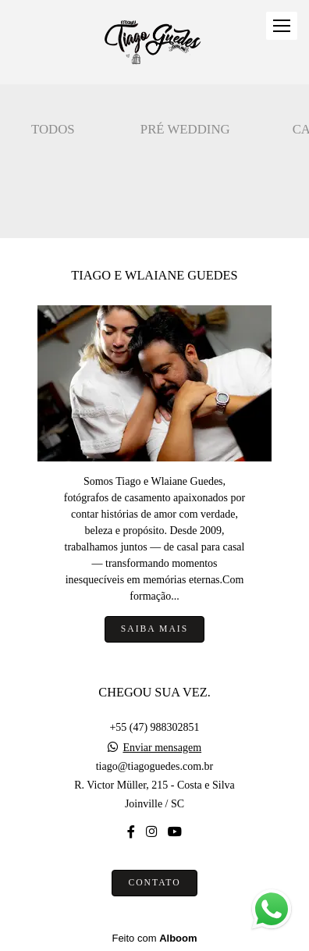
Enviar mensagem (162, 748)
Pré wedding (185, 129)
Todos (53, 129)
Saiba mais (154, 629)
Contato (154, 883)
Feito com (154, 938)
